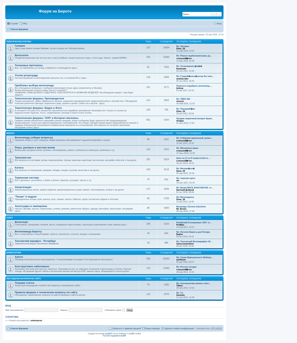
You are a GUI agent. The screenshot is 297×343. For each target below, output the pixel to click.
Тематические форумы (18, 42)
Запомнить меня (115, 310)
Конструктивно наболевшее (32, 266)
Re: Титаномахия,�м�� (189, 66)
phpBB (108, 334)
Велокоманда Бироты (28, 231)
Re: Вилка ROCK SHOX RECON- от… (194, 187)
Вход (8, 306)
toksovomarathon (185, 244)
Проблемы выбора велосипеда (34, 85)
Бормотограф (13, 253)
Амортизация (23, 187)
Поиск (213, 14)
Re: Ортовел (182, 46)
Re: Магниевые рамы (187, 148)
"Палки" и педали (26, 196)
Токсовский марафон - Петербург (35, 241)
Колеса (19, 167)
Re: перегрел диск (185, 178)
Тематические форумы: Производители (39, 98)
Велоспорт (21, 222)
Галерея (20, 45)
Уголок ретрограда (26, 75)
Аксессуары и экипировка (31, 206)
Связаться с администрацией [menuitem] (126, 328)
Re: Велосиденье (185, 197)
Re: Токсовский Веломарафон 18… (194, 241)
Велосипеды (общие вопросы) (34, 137)
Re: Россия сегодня (186, 267)
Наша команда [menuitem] (152, 328)
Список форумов (19, 29)
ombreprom (36, 320)
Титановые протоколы (29, 65)
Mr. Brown (181, 209)
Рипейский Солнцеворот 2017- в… (194, 222)
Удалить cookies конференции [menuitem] (179, 328)
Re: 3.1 (179, 293)
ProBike (180, 225)
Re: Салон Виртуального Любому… (194, 257)
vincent (180, 101)
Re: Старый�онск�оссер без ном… (195, 76)
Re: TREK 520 (183, 99)
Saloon (19, 256)
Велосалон (21, 55)
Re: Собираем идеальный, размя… (194, 138)
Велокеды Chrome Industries (191, 206)
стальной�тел (184, 58)
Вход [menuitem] (219, 23)
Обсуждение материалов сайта (23, 279)
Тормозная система (27, 177)
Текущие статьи (24, 282)
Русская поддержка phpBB (114, 336)
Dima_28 (180, 48)
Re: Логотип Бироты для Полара (193, 232)
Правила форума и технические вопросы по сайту (46, 292)
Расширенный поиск (219, 14)
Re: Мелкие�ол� (185, 168)
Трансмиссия (23, 157)
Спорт (9, 218)
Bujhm (179, 234)
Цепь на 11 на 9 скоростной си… (193, 158)
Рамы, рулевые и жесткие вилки (35, 147)
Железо (10, 133)
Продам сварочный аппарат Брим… (195, 118)
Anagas (180, 121)
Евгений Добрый (185, 190)
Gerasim (180, 295)
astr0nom (181, 259)
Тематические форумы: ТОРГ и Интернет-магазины (46, 118)
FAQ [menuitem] (25, 23)
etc (177, 180)
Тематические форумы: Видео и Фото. (38, 108)
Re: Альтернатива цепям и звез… (193, 283)
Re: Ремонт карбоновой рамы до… (194, 56)
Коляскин (181, 68)
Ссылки (14, 23)
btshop (179, 88)
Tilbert (179, 285)
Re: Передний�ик (185, 109)
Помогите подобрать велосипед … (194, 86)
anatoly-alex (182, 79)
